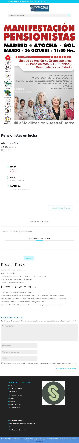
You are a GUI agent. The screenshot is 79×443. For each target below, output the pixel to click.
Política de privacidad (17, 430)
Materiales (13, 392)
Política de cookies (16, 420)
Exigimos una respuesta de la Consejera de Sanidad (28, 302)
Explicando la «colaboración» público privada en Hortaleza (42, 305)
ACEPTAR (39, 441)
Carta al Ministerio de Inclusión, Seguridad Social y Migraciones (23, 276)
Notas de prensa (15, 395)
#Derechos (14, 231)
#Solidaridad (26, 231)
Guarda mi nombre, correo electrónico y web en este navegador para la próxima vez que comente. (39, 363)
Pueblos (12, 401)
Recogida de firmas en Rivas (21, 292)
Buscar (28, 258)
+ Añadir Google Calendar (60, 208)
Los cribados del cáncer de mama (13, 270)
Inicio (11, 427)
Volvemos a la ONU (8, 273)
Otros (11, 398)
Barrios (12, 385)
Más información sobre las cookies (22, 424)
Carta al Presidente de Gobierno (12, 283)
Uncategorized (14, 408)
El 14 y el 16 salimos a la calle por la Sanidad (16, 279)
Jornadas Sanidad (15, 388)
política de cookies (47, 440)
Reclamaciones (15, 404)
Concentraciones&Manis (20, 190)
